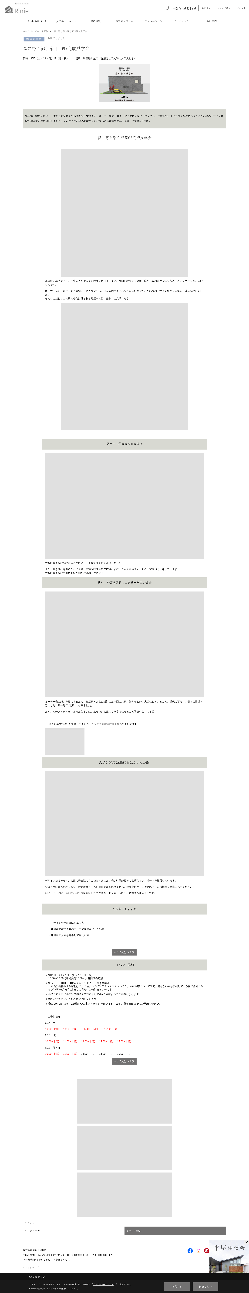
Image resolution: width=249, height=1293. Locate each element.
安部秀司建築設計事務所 (108, 724)
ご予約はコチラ (125, 952)
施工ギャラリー (124, 21)
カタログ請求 (223, 8)
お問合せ (206, 8)
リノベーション (153, 21)
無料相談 (95, 21)
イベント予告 (32, 1231)
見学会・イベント (66, 21)
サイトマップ (32, 1267)
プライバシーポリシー (103, 1284)
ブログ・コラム (183, 21)
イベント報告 (133, 1231)
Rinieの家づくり (37, 21)
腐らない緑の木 (74, 893)
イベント (241, 8)
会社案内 (212, 21)
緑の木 (150, 880)
